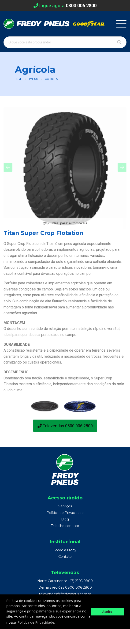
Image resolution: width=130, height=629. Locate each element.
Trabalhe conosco (65, 526)
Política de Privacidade (65, 513)
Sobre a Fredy (65, 550)
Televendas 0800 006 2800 (65, 425)
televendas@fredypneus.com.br (65, 594)
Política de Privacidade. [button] (36, 622)
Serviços (65, 506)
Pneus (33, 79)
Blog (65, 519)
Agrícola (51, 79)
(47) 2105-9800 (80, 581)
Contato (65, 557)
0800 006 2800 (78, 587)
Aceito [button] (107, 612)
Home (18, 79)
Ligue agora (65, 5)
